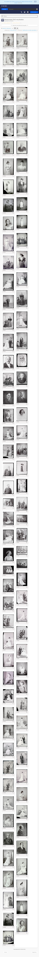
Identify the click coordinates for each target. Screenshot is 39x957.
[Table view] (17, 28)
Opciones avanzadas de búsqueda (19, 25)
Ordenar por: (7, 30)
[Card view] (15, 28)
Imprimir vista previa (6, 28)
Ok (35, 1)
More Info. (20, 2)
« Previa (5, 952)
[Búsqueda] (23, 9)
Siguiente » (34, 952)
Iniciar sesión (33, 12)
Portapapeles (21, 12)
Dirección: (20, 30)
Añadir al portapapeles (13, 48)
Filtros (4, 16)
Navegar (4, 9)
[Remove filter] (20, 22)
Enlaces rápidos (27, 12)
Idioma (24, 12)
